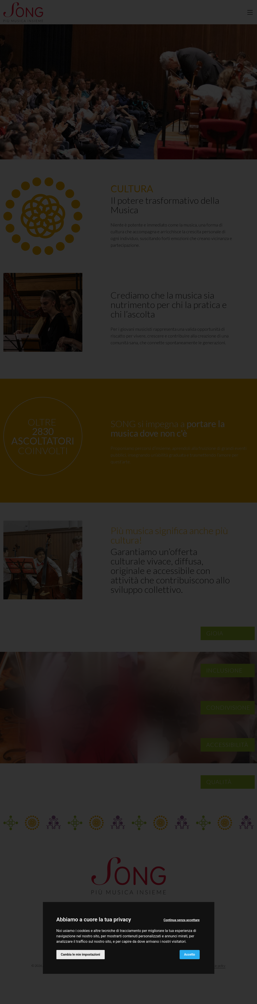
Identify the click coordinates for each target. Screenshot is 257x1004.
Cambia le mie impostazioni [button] (80, 954)
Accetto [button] (189, 954)
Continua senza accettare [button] (182, 920)
